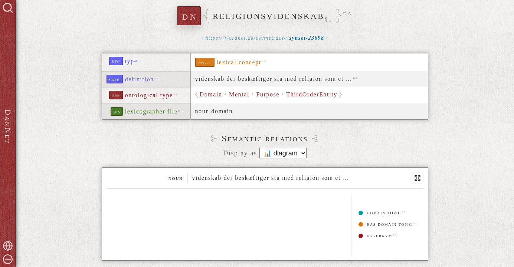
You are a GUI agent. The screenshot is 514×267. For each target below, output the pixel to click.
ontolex (206, 62)
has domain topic (385, 224)
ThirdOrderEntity (311, 94)
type (131, 61)
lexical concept (239, 62)
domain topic (380, 212)
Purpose (267, 94)
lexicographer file (151, 111)
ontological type (149, 95)
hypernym (375, 235)
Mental (239, 94)
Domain (211, 94)
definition (139, 79)
